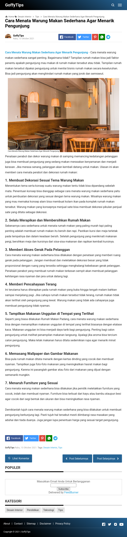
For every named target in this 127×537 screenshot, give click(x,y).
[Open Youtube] (121, 524)
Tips (60, 447)
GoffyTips (25, 532)
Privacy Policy (62, 523)
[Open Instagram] (115, 524)
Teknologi (48, 510)
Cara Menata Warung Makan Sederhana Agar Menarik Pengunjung (33, 151)
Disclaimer (45, 523)
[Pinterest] (95, 37)
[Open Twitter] (109, 524)
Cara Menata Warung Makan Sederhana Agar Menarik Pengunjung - (47, 52)
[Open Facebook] (104, 524)
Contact (18, 523)
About (6, 523)
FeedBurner (71, 492)
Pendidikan (33, 510)
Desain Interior (50, 447)
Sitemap (31, 523)
